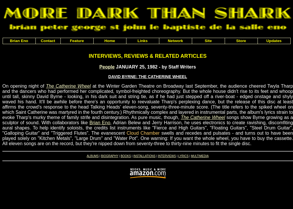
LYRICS (183, 156)
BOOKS (126, 156)
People (107, 66)
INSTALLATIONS (144, 156)
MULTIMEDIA (200, 156)
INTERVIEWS (167, 156)
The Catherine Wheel (68, 86)
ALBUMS (93, 156)
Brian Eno (100, 122)
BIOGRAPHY (109, 156)
